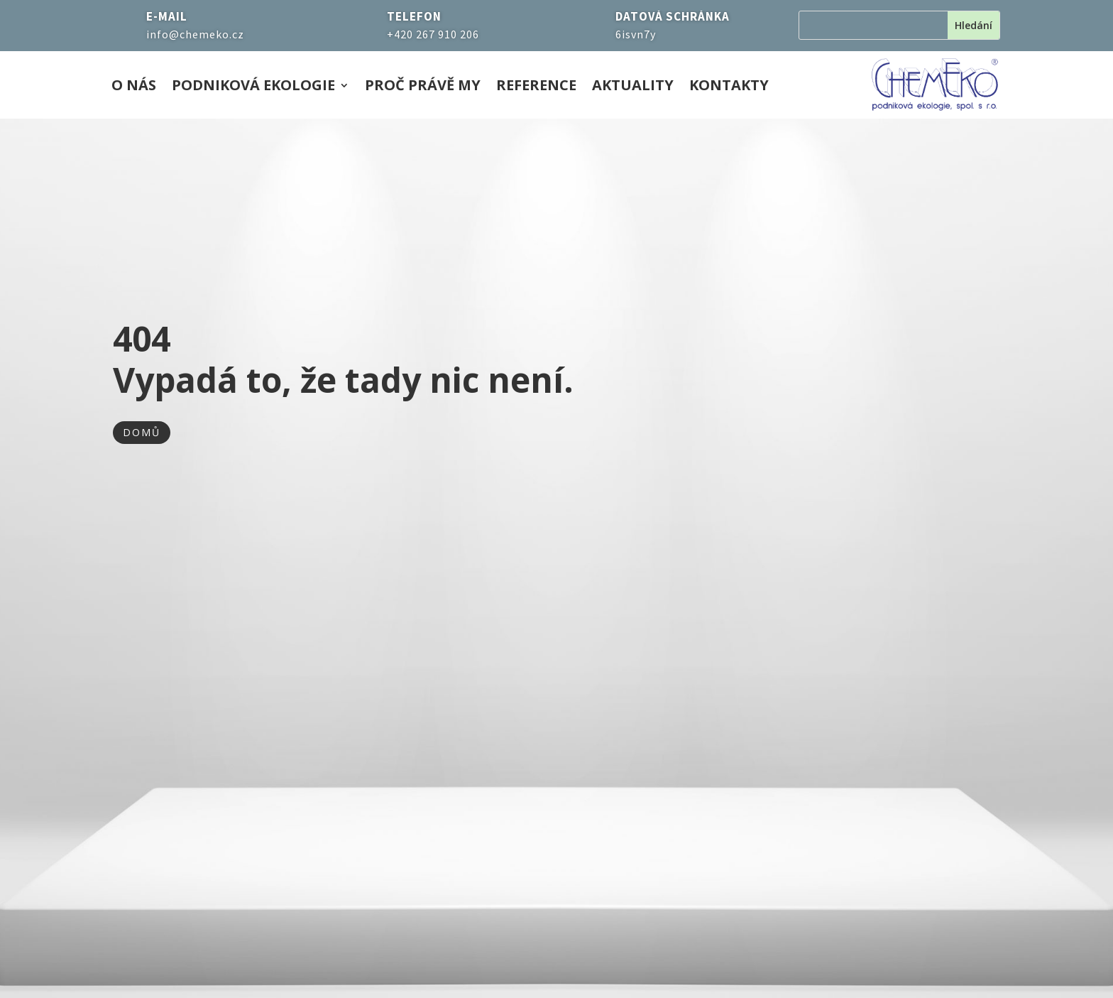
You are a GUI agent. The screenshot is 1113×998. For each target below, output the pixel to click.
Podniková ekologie (253, 87)
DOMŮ (141, 432)
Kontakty (729, 87)
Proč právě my (423, 87)
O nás (133, 87)
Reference (536, 87)
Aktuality (633, 87)
